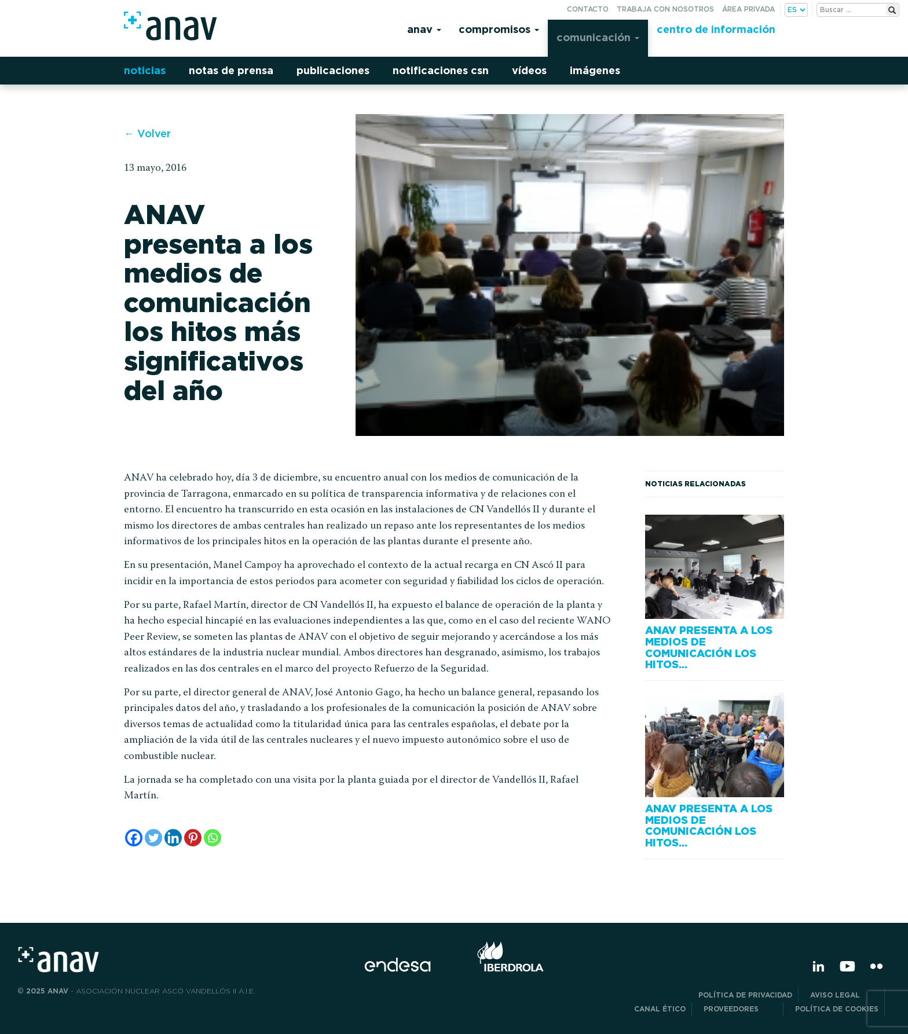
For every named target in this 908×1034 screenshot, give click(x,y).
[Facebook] (133, 837)
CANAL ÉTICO (660, 1009)
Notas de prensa (231, 70)
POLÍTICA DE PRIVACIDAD (745, 995)
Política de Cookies (836, 1009)
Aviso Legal (844, 995)
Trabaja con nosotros (665, 9)
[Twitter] (153, 837)
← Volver (147, 133)
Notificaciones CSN (441, 70)
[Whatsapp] (212, 837)
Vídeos (529, 70)
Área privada (748, 9)
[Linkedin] (173, 837)
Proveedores (740, 1009)
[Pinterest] (193, 837)
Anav (424, 29)
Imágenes (595, 70)
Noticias (145, 70)
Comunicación (597, 37)
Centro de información (716, 29)
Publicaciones (332, 70)
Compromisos (499, 29)
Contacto (588, 9)
